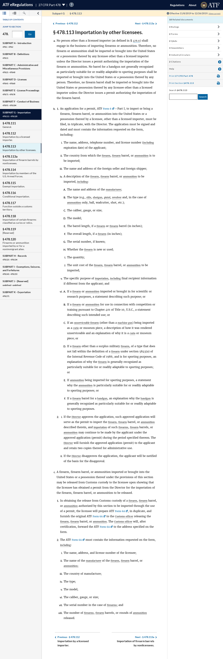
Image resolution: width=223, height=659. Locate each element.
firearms (143, 427)
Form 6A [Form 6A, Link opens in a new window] (131, 516)
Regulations (177, 5)
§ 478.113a (144, 23)
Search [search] (203, 96)
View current (213, 13)
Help (171, 68)
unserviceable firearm (88, 322)
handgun (104, 398)
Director (77, 416)
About (192, 5)
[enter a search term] (183, 97)
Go (30, 34)
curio (89, 328)
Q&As (173, 41)
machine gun (130, 322)
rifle (89, 197)
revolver (120, 197)
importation (102, 278)
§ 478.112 (67, 23)
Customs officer (146, 521)
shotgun (99, 197)
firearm (107, 155)
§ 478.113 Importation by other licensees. (98, 32)
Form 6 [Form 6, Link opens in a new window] (108, 108)
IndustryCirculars (179, 55)
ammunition (145, 155)
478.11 (137, 40)
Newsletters (176, 48)
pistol (109, 197)
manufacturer (115, 189)
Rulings (174, 27)
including (149, 142)
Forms (173, 34)
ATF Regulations (18, 4)
